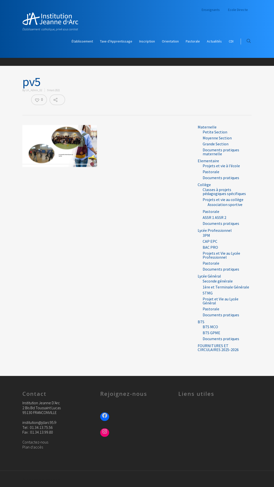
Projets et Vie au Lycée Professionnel (221, 255)
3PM (206, 235)
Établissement (82, 41)
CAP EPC (210, 241)
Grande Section (215, 144)
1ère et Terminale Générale (226, 287)
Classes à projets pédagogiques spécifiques (224, 192)
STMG (208, 293)
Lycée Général (209, 276)
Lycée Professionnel (215, 230)
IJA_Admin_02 (34, 90)
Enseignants (211, 9)
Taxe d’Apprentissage (116, 41)
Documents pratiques (221, 178)
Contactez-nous (35, 442)
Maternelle (207, 127)
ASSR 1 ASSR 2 (214, 217)
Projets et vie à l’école (221, 166)
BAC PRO (210, 247)
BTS (201, 322)
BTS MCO (210, 327)
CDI (231, 41)
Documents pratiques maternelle (221, 152)
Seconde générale (218, 281)
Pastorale (193, 41)
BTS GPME (211, 333)
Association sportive (225, 204)
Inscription (147, 41)
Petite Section (215, 132)
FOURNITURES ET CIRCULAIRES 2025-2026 (218, 348)
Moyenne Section (217, 138)
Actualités (214, 41)
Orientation (170, 41)
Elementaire (208, 161)
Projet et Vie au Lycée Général (220, 301)
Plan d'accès (32, 447)
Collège (204, 185)
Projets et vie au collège (223, 200)
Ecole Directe (238, 9)
